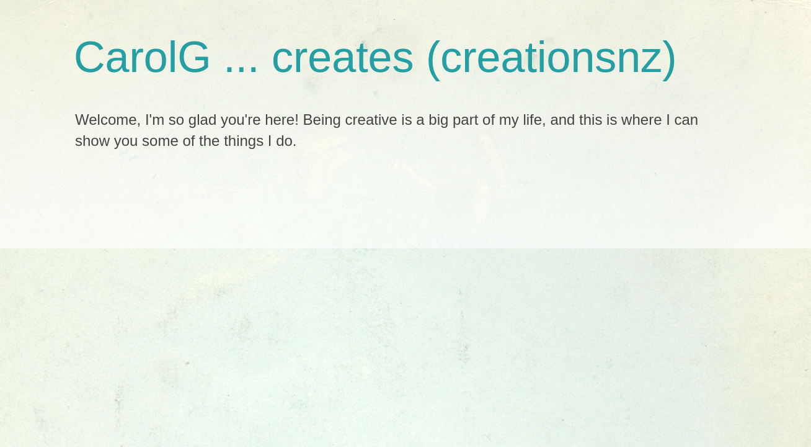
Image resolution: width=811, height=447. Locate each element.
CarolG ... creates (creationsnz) (375, 57)
